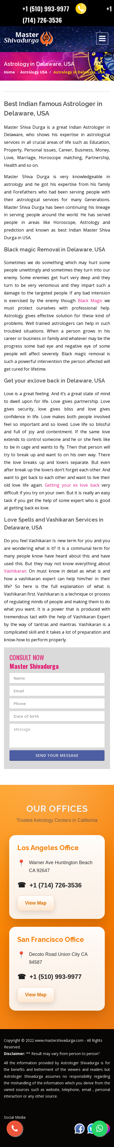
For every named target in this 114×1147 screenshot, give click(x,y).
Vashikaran (15, 571)
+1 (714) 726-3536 (55, 885)
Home (9, 72)
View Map (36, 903)
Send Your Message (57, 755)
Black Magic (90, 300)
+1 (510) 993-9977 (45, 8)
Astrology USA (33, 72)
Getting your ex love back (72, 485)
